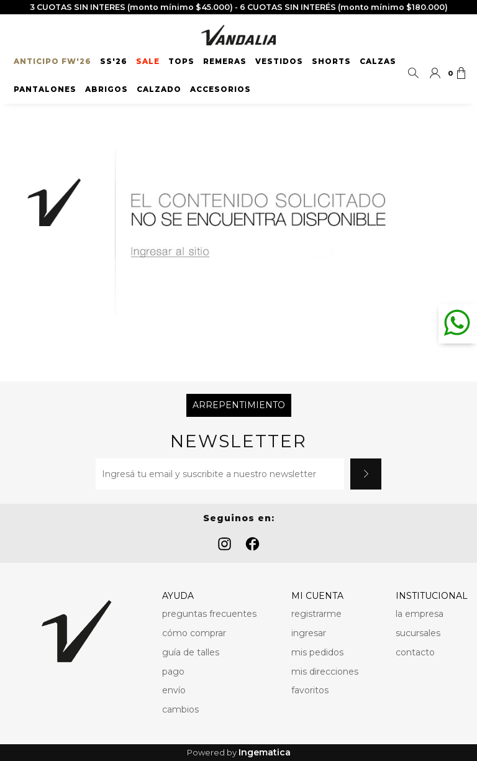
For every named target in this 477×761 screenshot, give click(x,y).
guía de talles (190, 652)
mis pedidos (317, 652)
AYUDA (178, 595)
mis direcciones (324, 671)
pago (173, 671)
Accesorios (220, 89)
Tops (181, 61)
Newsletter (238, 441)
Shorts (331, 61)
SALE (148, 61)
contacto (415, 652)
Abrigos (106, 89)
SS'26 (113, 61)
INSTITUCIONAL (432, 595)
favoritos (310, 690)
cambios (180, 709)
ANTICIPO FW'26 (52, 61)
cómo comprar (194, 633)
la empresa (419, 613)
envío (174, 690)
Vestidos (279, 61)
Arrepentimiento (239, 405)
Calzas (378, 61)
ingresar (308, 633)
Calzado (159, 89)
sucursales (418, 633)
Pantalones (45, 89)
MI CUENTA (317, 595)
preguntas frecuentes (209, 613)
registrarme (316, 613)
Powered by (239, 752)
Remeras (225, 61)
